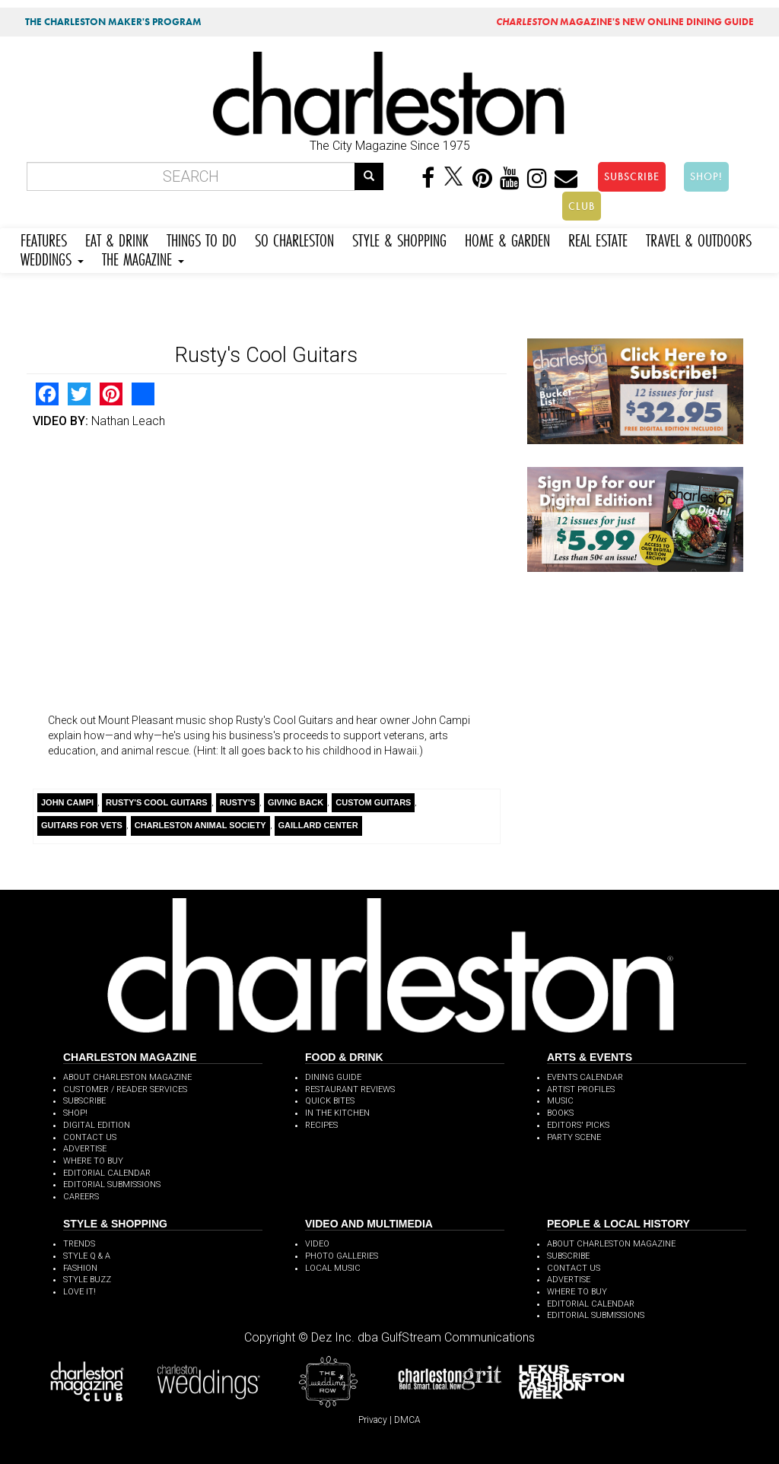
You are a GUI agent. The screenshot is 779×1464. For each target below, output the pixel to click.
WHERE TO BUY (93, 1161)
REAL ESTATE (598, 238)
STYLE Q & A (86, 1256)
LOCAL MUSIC (333, 1268)
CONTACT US (89, 1137)
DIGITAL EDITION (96, 1125)
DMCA (407, 1420)
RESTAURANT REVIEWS (350, 1089)
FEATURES (44, 238)
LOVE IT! (79, 1292)
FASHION (80, 1268)
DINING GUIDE (333, 1077)
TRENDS (79, 1244)
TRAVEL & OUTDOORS (699, 238)
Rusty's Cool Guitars (157, 802)
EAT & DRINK (116, 238)
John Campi (67, 802)
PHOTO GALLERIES (341, 1256)
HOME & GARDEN (507, 238)
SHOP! (706, 176)
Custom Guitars (373, 802)
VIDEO (317, 1244)
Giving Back (295, 802)
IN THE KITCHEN (337, 1113)
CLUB (581, 206)
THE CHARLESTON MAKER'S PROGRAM (113, 21)
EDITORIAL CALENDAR (107, 1173)
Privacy (372, 1420)
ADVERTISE (85, 1149)
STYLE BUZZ (87, 1280)
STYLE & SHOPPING (399, 238)
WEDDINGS (52, 257)
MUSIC (560, 1101)
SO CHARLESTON (294, 238)
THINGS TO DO (202, 238)
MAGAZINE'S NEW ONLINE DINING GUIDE (625, 21)
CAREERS (81, 1197)
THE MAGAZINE (143, 257)
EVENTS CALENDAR (585, 1077)
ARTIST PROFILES (581, 1089)
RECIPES (321, 1125)
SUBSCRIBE (632, 176)
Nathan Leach (128, 421)
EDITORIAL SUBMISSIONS (112, 1184)
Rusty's (238, 802)
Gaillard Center (318, 825)
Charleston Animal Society (200, 825)
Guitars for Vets (81, 825)
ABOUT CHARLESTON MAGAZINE (127, 1077)
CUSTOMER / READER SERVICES (125, 1089)
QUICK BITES (330, 1101)
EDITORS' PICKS (578, 1125)
